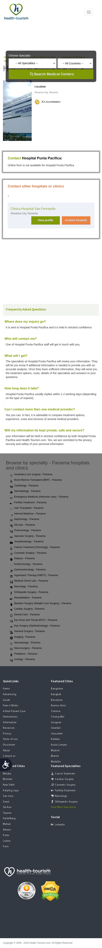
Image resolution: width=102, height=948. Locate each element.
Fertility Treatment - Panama (28, 502)
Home (6, 689)
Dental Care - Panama (25, 614)
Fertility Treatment (65, 790)
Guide (6, 700)
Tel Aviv (7, 807)
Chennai (56, 711)
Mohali (7, 824)
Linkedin (58, 824)
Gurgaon (56, 722)
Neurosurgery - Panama (26, 648)
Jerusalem (57, 733)
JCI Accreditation (50, 101)
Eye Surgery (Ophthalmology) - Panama (35, 626)
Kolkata (55, 739)
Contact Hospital (76, 220)
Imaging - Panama (22, 637)
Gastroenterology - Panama (28, 570)
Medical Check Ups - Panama (29, 581)
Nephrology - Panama (24, 519)
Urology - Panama (22, 659)
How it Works (10, 705)
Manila (55, 756)
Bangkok (56, 694)
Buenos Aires (58, 705)
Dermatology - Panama (25, 491)
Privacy (7, 733)
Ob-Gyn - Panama (22, 525)
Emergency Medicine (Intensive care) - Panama (39, 497)
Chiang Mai (57, 717)
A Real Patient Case (14, 711)
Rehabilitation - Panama (26, 598)
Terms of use (10, 739)
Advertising (10, 694)
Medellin (56, 762)
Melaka (7, 774)
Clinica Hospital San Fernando (33, 208)
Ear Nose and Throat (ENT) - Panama (33, 620)
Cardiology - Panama (24, 486)
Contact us (9, 756)
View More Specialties (63, 807)
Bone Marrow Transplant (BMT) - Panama (36, 480)
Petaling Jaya (11, 790)
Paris (6, 846)
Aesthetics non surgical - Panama (31, 474)
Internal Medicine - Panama (27, 514)
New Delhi (9, 785)
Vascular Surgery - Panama (27, 536)
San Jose (8, 796)
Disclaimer (9, 745)
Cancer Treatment (65, 774)
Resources (9, 728)
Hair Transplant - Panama (26, 508)
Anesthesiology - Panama (26, 541)
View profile (45, 220)
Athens (7, 830)
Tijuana (7, 813)
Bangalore (57, 689)
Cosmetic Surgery (65, 785)
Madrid (55, 750)
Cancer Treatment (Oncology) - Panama (35, 547)
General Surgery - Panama (27, 631)
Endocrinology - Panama (26, 564)
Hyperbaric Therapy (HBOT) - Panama (34, 575)
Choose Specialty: (20, 55)
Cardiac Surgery (64, 779)
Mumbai (7, 779)
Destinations (10, 717)
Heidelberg (9, 818)
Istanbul (55, 728)
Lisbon (7, 841)
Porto (6, 835)
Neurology (61, 796)
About (6, 750)
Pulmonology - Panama (25, 530)
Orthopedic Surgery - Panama (29, 592)
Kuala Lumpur (59, 745)
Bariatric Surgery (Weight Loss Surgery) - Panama (40, 603)
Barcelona (57, 700)
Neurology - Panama (24, 586)
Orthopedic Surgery (66, 802)
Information (10, 722)
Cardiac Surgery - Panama (27, 609)
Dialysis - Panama (22, 558)
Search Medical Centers (54, 74)
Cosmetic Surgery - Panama (28, 553)
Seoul (6, 802)
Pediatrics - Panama (23, 654)
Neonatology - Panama (25, 643)
